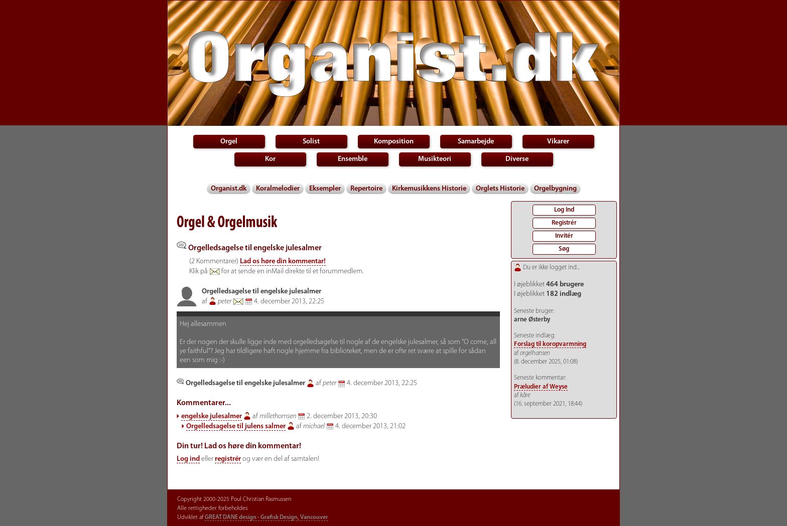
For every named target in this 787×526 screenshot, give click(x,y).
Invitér (564, 236)
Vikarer (558, 141)
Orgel (228, 141)
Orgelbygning (555, 189)
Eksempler (325, 189)
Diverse (517, 159)
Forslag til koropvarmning (550, 344)
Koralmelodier (278, 189)
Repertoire (366, 189)
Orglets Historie (500, 189)
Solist (311, 141)
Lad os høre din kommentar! (283, 261)
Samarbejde (476, 141)
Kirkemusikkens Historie (429, 189)
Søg (564, 249)
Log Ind (564, 210)
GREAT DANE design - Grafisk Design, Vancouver (266, 517)
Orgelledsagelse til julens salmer (236, 426)
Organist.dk (228, 189)
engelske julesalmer (211, 416)
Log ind (188, 459)
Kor (270, 159)
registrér (228, 459)
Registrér (564, 223)
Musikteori (434, 159)
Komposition (394, 141)
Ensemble (352, 159)
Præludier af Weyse (541, 387)
